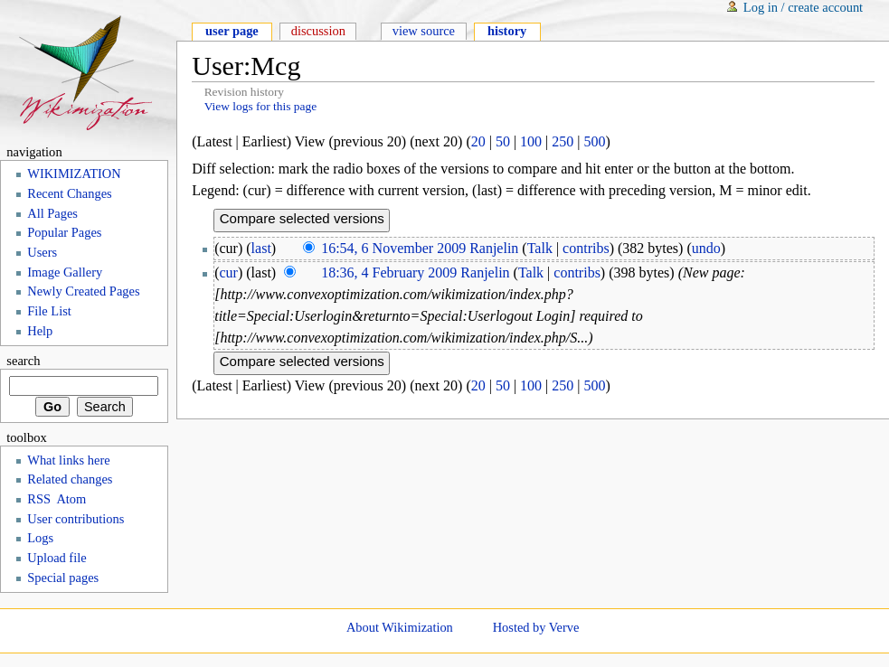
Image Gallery (64, 272)
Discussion (318, 30)
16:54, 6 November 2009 (393, 248)
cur (229, 272)
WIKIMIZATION (73, 173)
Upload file (56, 557)
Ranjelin (493, 248)
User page (232, 30)
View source (423, 30)
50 (503, 141)
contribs (586, 248)
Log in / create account (803, 7)
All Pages (52, 213)
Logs (40, 538)
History (506, 30)
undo (706, 248)
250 (562, 141)
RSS (39, 499)
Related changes (69, 479)
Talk (540, 248)
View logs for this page (260, 106)
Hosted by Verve (536, 627)
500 (595, 141)
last (261, 248)
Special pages (63, 577)
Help (39, 331)
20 (478, 141)
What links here (68, 460)
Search (23, 360)
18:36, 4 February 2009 (389, 272)
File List (49, 311)
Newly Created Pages (83, 291)
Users (42, 252)
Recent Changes (69, 193)
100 (531, 141)
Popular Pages (64, 232)
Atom (71, 499)
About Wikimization (399, 627)
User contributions (75, 519)
